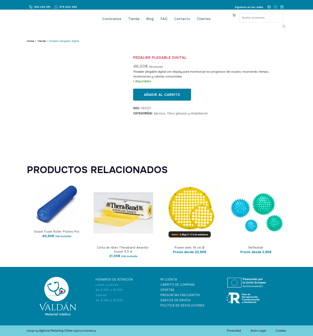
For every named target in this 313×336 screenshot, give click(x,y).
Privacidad (234, 330)
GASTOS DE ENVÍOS (175, 300)
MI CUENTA (168, 279)
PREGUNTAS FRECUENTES (180, 295)
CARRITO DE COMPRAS (177, 284)
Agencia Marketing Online (55, 330)
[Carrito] (234, 15)
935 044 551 (42, 7)
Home (30, 41)
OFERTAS (167, 290)
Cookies (280, 330)
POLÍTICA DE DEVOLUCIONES (182, 305)
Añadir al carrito (162, 95)
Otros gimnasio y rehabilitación (187, 113)
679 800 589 (68, 7)
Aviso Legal (258, 330)
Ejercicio (159, 113)
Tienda (41, 41)
